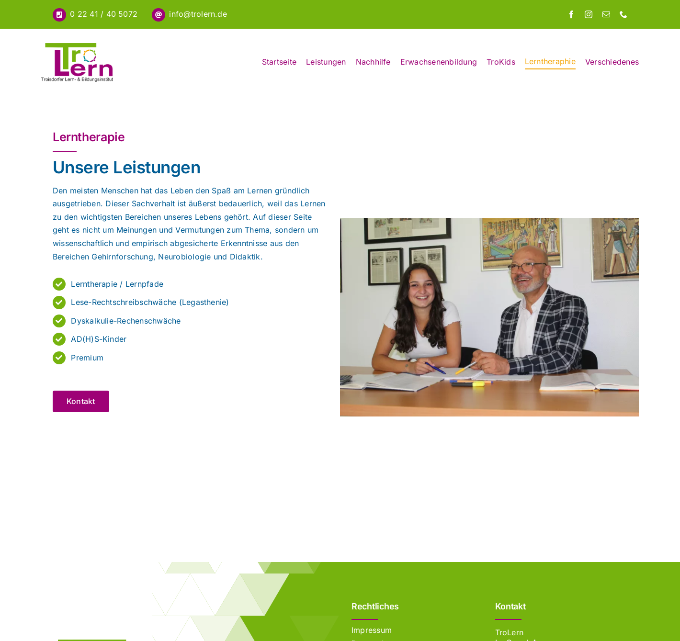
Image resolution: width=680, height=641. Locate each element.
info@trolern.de (198, 14)
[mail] (606, 14)
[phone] (623, 14)
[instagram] (588, 14)
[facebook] (571, 14)
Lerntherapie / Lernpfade (117, 284)
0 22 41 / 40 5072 (103, 14)
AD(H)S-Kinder (98, 339)
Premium (87, 357)
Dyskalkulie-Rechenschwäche (126, 321)
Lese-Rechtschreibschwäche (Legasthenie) (150, 302)
